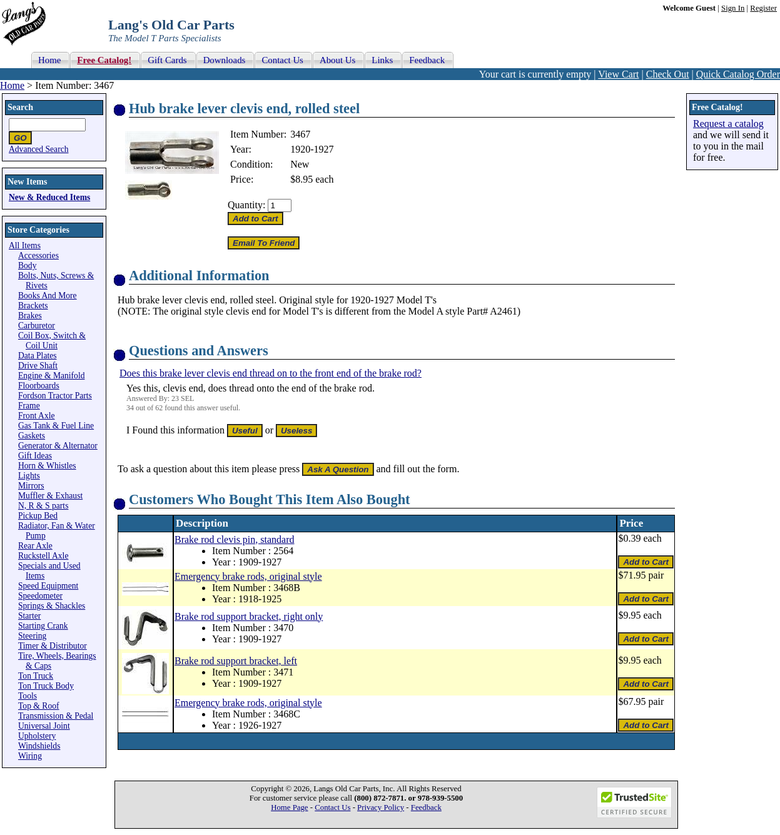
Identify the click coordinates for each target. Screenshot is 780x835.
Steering (32, 635)
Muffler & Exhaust (50, 495)
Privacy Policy (380, 807)
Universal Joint (44, 726)
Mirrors (31, 485)
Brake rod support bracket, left (236, 660)
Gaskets (31, 435)
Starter (29, 615)
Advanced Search (39, 149)
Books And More (47, 295)
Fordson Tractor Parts (55, 395)
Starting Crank (43, 625)
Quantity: (246, 205)
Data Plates (37, 355)
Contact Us (332, 807)
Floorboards (38, 385)
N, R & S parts (43, 505)
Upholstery (37, 736)
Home (12, 85)
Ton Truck (35, 676)
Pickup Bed (38, 515)
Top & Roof (38, 706)
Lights (29, 475)
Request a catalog (728, 123)
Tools (27, 696)
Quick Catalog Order (738, 74)
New (299, 164)
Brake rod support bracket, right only (249, 616)
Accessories (38, 255)
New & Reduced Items (49, 197)
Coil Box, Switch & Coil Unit (52, 340)
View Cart (618, 74)
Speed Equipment (48, 585)
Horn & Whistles (47, 465)
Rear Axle (35, 545)
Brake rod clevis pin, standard (235, 539)
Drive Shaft (38, 365)
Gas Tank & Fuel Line (56, 425)
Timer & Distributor (52, 645)
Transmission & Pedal (55, 716)
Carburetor (36, 325)
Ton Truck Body (46, 686)
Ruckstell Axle (43, 555)
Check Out (667, 74)
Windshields (39, 746)
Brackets (33, 305)
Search (20, 107)
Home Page (289, 807)
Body (27, 265)
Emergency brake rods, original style (248, 576)
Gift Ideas (35, 455)
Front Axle (36, 415)
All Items (25, 245)
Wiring (30, 756)
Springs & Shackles (51, 605)
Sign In (732, 8)
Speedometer (40, 595)
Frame (29, 405)
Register (763, 8)
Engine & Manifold (51, 375)
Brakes (30, 315)
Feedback (426, 807)
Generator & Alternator (58, 445)
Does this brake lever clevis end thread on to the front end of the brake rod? (270, 373)
